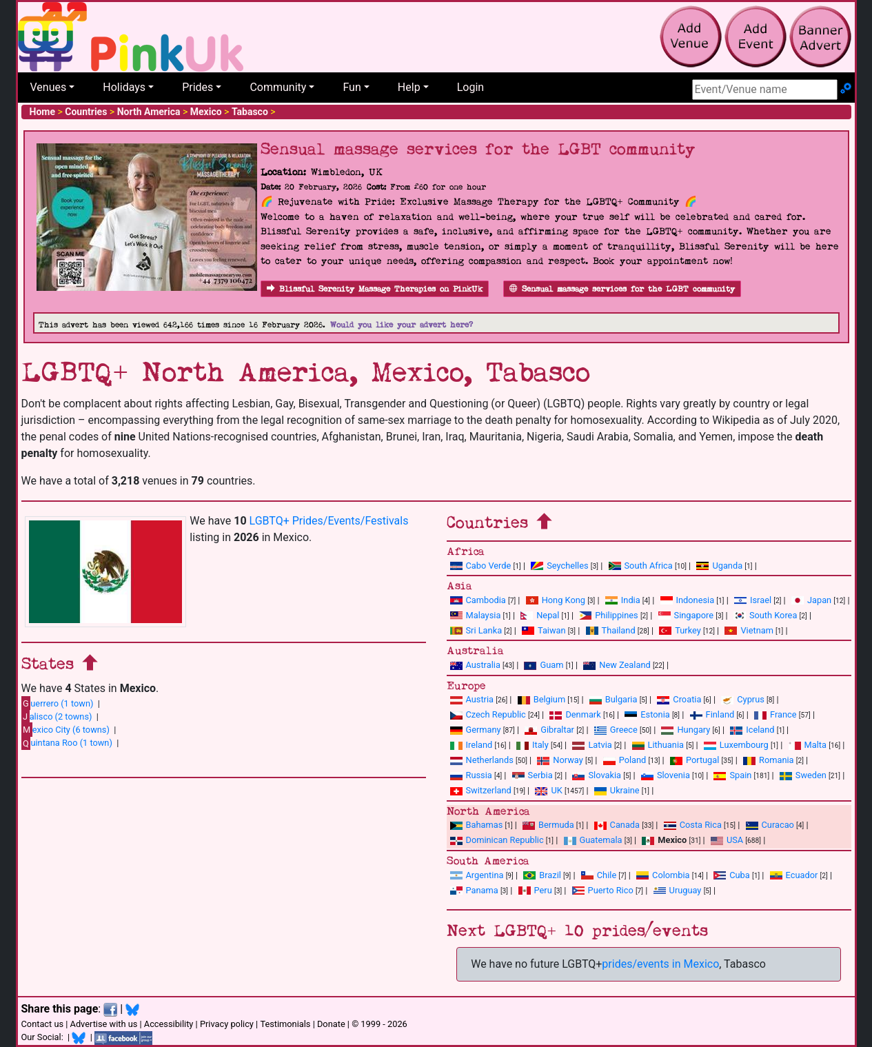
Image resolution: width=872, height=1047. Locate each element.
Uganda (719, 565)
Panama (474, 890)
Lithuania (658, 745)
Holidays (124, 87)
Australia (475, 665)
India (622, 600)
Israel (752, 600)
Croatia (679, 699)
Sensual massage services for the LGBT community (622, 289)
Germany (475, 729)
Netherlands (482, 760)
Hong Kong (555, 600)
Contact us (42, 1024)
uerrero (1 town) (57, 703)
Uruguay (677, 890)
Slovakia (596, 775)
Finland (712, 714)
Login (470, 87)
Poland (625, 760)
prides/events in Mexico (660, 963)
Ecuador (794, 875)
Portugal (694, 760)
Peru (535, 890)
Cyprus (742, 699)
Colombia (663, 875)
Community (278, 87)
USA (727, 840)
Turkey (680, 630)
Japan (811, 600)
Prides (197, 87)
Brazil (542, 875)
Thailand (611, 630)
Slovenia (665, 775)
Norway (559, 760)
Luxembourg (736, 745)
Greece (616, 729)
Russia (471, 775)
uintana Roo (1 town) (66, 743)
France (775, 714)
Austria (472, 699)
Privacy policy (227, 1024)
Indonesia (687, 600)
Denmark (574, 714)
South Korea (765, 615)
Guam (543, 665)
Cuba (731, 875)
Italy (532, 745)
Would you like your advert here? (401, 325)
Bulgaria (613, 699)
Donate (331, 1024)
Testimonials (285, 1024)
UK (548, 790)
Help (409, 87)
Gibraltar (549, 729)
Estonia (647, 714)
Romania (768, 760)
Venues (48, 87)
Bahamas (476, 825)
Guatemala (593, 840)
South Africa (641, 565)
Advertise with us (104, 1024)
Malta (808, 745)
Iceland (752, 729)
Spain (732, 775)
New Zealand (616, 665)
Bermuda (548, 825)
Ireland (471, 745)
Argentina (477, 875)
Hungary (685, 729)
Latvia (591, 745)
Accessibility (169, 1024)
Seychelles (559, 565)
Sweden (803, 775)
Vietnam (748, 630)
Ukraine (617, 790)
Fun (352, 87)
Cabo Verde (480, 565)
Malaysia (475, 615)
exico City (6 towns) (65, 729)
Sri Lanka (476, 630)
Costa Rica (693, 825)
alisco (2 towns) (56, 716)
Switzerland (480, 790)
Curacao (770, 825)
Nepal (539, 615)
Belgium (541, 699)
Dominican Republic (497, 840)
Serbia (532, 775)
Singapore (685, 615)
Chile (598, 875)
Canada (617, 825)
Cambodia (478, 600)
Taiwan (544, 630)
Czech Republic (488, 714)
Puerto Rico (602, 890)
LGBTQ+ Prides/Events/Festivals (329, 520)
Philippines (608, 615)
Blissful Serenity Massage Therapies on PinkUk (375, 289)
